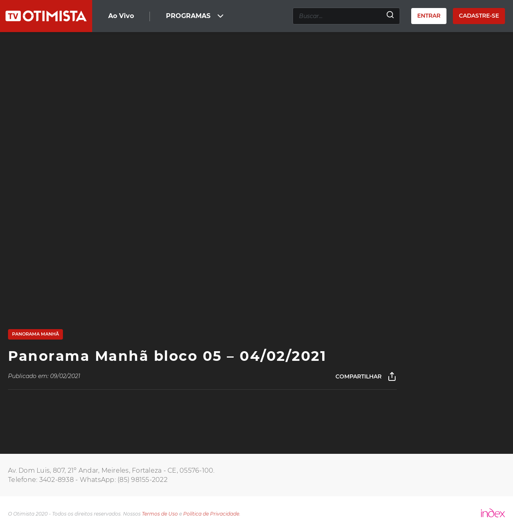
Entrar (428, 15)
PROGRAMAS (195, 16)
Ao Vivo (121, 16)
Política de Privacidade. (211, 514)
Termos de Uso (160, 514)
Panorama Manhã (35, 334)
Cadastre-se (479, 15)
